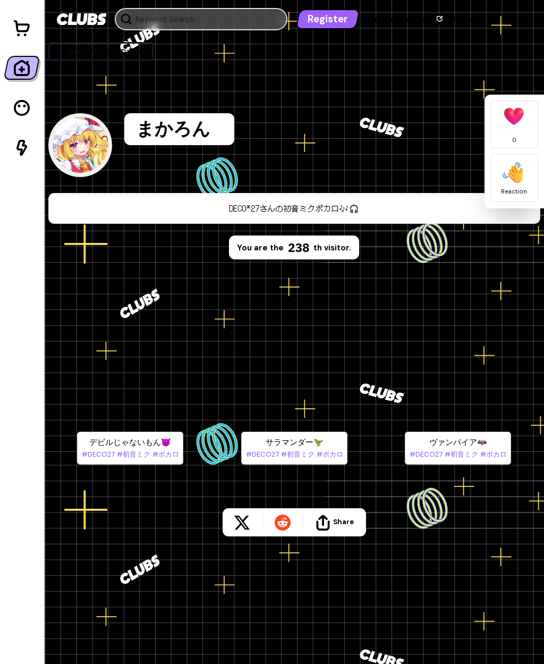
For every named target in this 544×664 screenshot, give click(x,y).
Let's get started (396, 19)
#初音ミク (132, 454)
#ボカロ (164, 454)
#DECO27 (98, 454)
